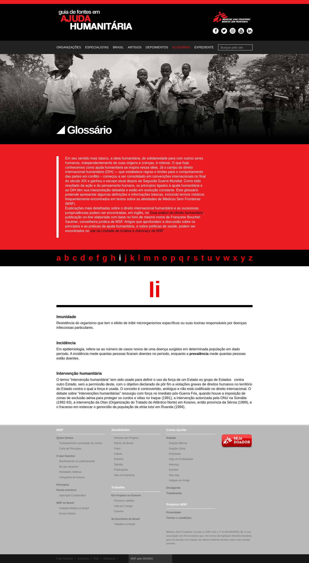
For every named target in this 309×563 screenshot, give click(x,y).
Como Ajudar (176, 430)
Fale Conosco (64, 558)
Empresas (175, 453)
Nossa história (67, 513)
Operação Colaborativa (72, 495)
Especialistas (97, 47)
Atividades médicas (70, 471)
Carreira (118, 511)
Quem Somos (64, 437)
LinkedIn (246, 558)
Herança (174, 464)
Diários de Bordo (123, 443)
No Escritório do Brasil (125, 519)
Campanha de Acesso (72, 477)
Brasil (118, 47)
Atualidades (120, 430)
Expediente (204, 47)
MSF (59, 430)
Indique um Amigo (179, 480)
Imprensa (83, 558)
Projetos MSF (176, 504)
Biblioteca (109, 558)
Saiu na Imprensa (124, 475)
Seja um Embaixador (181, 459)
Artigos (135, 47)
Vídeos (118, 453)
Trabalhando (174, 493)
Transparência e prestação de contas (80, 443)
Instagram (237, 558)
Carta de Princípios (70, 448)
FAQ (96, 558)
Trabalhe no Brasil (124, 524)
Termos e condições (178, 517)
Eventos (118, 459)
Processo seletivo (124, 500)
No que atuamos (68, 466)
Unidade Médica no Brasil (74, 508)
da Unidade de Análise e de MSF (126, 231)
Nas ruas (174, 475)
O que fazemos (65, 456)
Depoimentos (157, 47)
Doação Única (177, 448)
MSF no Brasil (65, 502)
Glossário (181, 47)
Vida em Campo (123, 506)
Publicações (121, 469)
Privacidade (173, 512)
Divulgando (173, 487)
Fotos (117, 448)
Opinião (118, 464)
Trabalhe (118, 487)
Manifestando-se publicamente (77, 461)
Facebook (211, 558)
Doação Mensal (178, 443)
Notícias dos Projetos (126, 437)
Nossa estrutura (66, 490)
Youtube (228, 558)
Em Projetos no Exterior (126, 495)
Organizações (68, 47)
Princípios (62, 484)
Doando (171, 437)
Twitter (220, 558)
